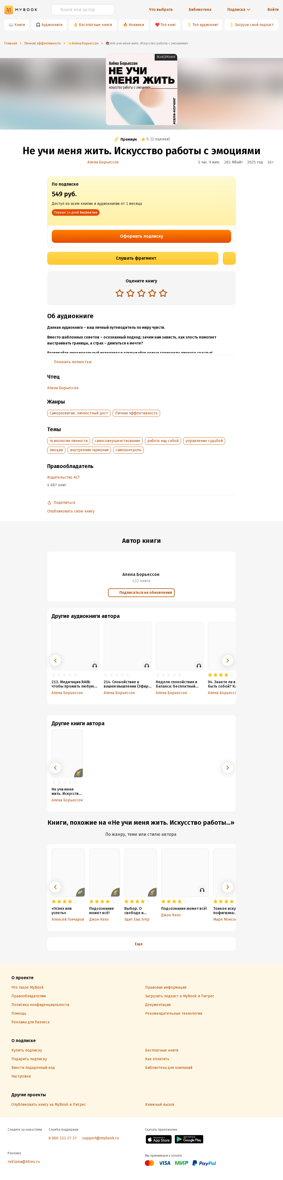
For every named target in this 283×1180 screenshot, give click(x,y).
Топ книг (168, 24)
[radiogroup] (141, 294)
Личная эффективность (136, 413)
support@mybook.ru (100, 1138)
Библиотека (200, 9)
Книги (19, 24)
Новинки (136, 24)
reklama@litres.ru (24, 1161)
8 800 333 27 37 (63, 1138)
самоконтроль (128, 450)
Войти (273, 9)
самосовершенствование (117, 441)
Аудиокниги (52, 24)
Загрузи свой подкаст (254, 24)
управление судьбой (204, 441)
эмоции (56, 450)
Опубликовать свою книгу (70, 511)
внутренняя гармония (89, 450)
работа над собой (163, 441)
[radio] (119, 293)
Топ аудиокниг (205, 24)
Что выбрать (161, 9)
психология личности (69, 441)
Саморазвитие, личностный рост (79, 413)
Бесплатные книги (95, 24)
